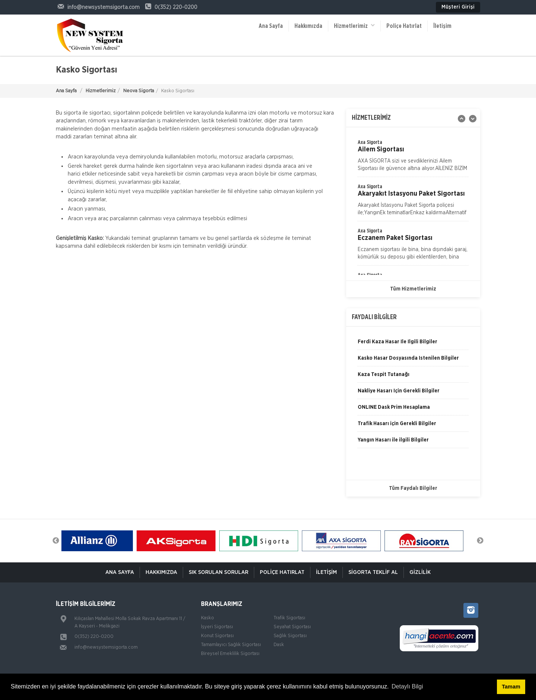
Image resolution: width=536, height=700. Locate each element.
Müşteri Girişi (458, 7)
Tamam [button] (511, 687)
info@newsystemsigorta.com (106, 647)
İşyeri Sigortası (217, 626)
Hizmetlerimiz (354, 25)
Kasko (207, 618)
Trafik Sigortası (289, 618)
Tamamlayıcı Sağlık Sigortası (231, 644)
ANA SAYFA (119, 572)
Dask (279, 644)
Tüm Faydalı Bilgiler (413, 488)
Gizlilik (420, 572)
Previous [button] (56, 541)
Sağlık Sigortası (290, 635)
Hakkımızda (308, 26)
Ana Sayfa (271, 26)
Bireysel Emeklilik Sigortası (230, 653)
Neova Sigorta (138, 91)
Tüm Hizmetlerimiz (413, 289)
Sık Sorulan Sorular (218, 572)
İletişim (442, 26)
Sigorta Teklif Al (373, 572)
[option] (413, 202)
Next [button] (480, 541)
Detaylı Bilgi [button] (407, 686)
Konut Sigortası (217, 635)
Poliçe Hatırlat (404, 26)
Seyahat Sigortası (292, 626)
